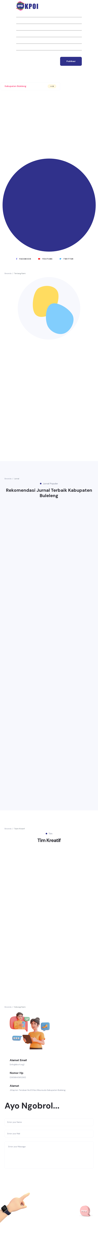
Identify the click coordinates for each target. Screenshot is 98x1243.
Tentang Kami (20, 273)
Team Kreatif (19, 828)
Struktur (21, 40)
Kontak (20, 53)
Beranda (20, 14)
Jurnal (19, 27)
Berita (19, 34)
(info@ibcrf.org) (17, 1064)
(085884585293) (18, 1077)
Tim (18, 47)
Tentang (20, 20)
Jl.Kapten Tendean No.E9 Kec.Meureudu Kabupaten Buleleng (37, 1090)
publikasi (70, 61)
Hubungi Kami (20, 1007)
